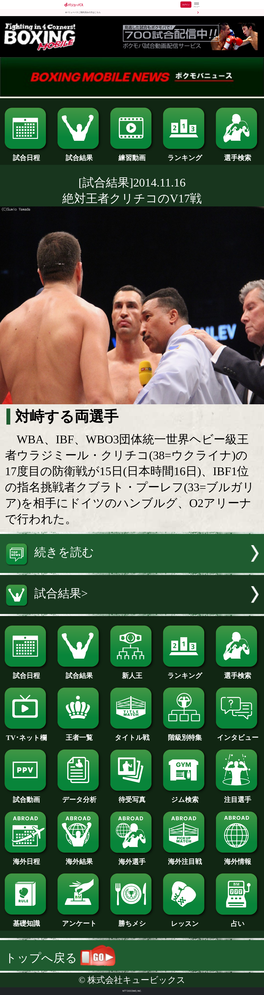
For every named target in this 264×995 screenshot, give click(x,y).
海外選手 (132, 858)
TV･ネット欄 (26, 734)
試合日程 (26, 154)
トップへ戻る (60, 957)
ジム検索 (185, 796)
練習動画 (132, 154)
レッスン (185, 920)
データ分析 (79, 796)
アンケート (79, 920)
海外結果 (79, 858)
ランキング (185, 154)
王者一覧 (79, 734)
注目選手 (237, 796)
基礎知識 (26, 920)
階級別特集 (185, 734)
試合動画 (26, 796)
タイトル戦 (132, 734)
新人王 (132, 672)
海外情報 (237, 858)
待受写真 (132, 796)
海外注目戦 (185, 858)
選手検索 (237, 154)
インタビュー (237, 734)
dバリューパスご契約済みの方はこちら (83, 12)
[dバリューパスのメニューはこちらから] (196, 5)
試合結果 (79, 154)
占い (237, 920)
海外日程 (26, 858)
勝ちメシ (132, 920)
